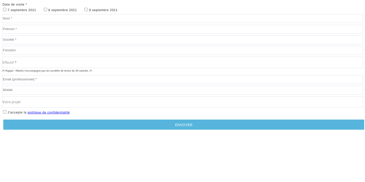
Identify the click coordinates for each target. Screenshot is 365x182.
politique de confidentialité (49, 112)
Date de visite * (15, 4)
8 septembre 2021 (62, 10)
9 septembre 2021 (103, 10)
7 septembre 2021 (22, 10)
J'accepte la (39, 112)
